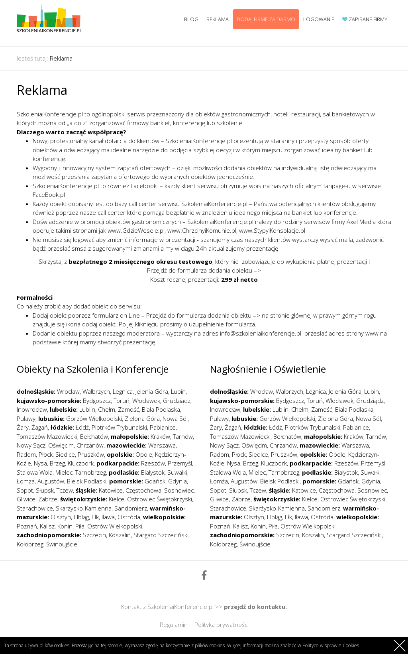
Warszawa (162, 445)
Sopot (25, 490)
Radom (26, 454)
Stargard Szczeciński (160, 535)
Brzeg (57, 463)
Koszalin (120, 535)
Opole (143, 454)
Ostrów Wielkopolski (114, 526)
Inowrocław (32, 409)
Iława (108, 517)
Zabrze (47, 499)
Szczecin (94, 535)
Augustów (50, 481)
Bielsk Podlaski (86, 481)
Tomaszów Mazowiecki (47, 436)
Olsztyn (61, 517)
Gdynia (177, 481)
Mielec (64, 472)
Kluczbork (81, 463)
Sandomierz (130, 508)
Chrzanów (90, 445)
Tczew (65, 490)
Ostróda (129, 517)
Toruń (121, 401)
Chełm (106, 409)
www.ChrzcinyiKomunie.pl (201, 230)
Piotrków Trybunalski (119, 427)
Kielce (116, 499)
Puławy (26, 418)
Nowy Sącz (31, 445)
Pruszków (91, 454)
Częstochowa (143, 490)
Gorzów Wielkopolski (94, 418)
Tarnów (183, 436)
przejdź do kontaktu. (255, 607)
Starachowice (35, 508)
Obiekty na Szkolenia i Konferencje (93, 368)
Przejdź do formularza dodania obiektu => (204, 270)
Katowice (111, 490)
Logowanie (318, 19)
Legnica (123, 391)
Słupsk (45, 490)
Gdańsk (155, 481)
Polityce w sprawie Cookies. (331, 645)
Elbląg (81, 517)
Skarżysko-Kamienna (84, 508)
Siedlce (65, 454)
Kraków (160, 436)
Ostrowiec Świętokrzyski (159, 499)
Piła (79, 526)
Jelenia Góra (151, 391)
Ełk (95, 517)
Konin (65, 526)
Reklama (217, 19)
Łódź (82, 427)
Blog (191, 19)
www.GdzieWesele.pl (136, 230)
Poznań (27, 526)
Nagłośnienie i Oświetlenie (268, 368)
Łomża (26, 481)
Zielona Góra (142, 418)
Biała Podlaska (161, 409)
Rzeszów (153, 463)
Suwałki (177, 472)
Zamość (128, 409)
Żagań (39, 427)
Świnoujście (61, 544)
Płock (46, 454)
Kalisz (47, 526)
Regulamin (174, 624)
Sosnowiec (179, 490)
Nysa (40, 463)
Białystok (153, 472)
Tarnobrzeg (90, 472)
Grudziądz (176, 401)
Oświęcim (61, 445)
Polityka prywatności (221, 624)
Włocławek (146, 401)
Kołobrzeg (30, 544)
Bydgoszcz (97, 401)
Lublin (87, 409)
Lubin (178, 391)
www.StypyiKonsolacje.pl (272, 230)
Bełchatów (94, 436)
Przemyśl (180, 463)
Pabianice (163, 427)
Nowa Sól (175, 418)
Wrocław (68, 391)
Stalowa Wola (35, 472)
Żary (23, 427)
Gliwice (26, 499)
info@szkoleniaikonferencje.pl (260, 333)
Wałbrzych (96, 391)
